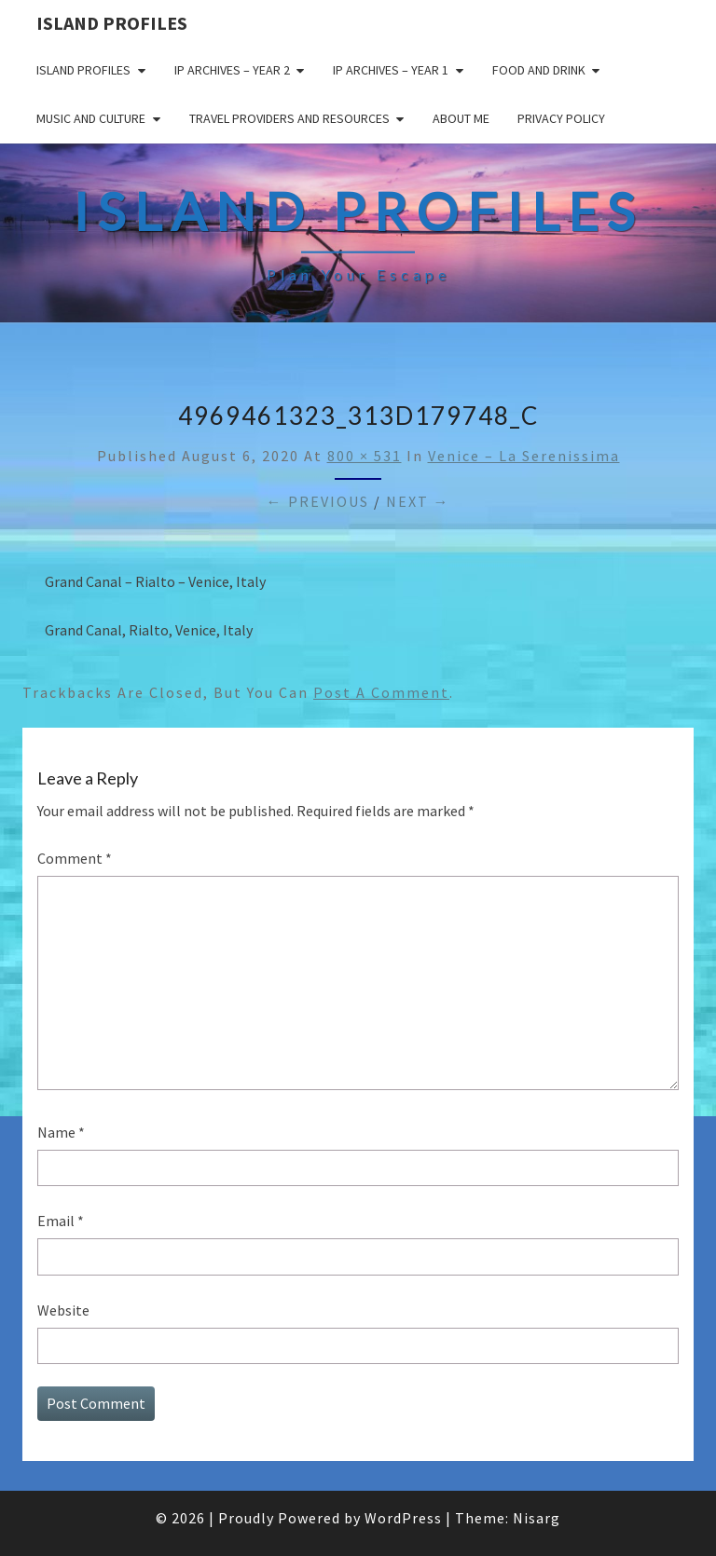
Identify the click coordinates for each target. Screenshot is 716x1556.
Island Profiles (111, 22)
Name (61, 1132)
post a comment (381, 692)
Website (63, 1310)
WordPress (403, 1517)
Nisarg (536, 1517)
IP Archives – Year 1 (390, 69)
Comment (74, 858)
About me (461, 118)
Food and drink (538, 69)
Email (60, 1220)
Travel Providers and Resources (289, 118)
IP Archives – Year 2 (232, 69)
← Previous (318, 501)
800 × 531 (364, 455)
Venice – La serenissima (524, 455)
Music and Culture (90, 118)
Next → (418, 501)
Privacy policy (561, 118)
